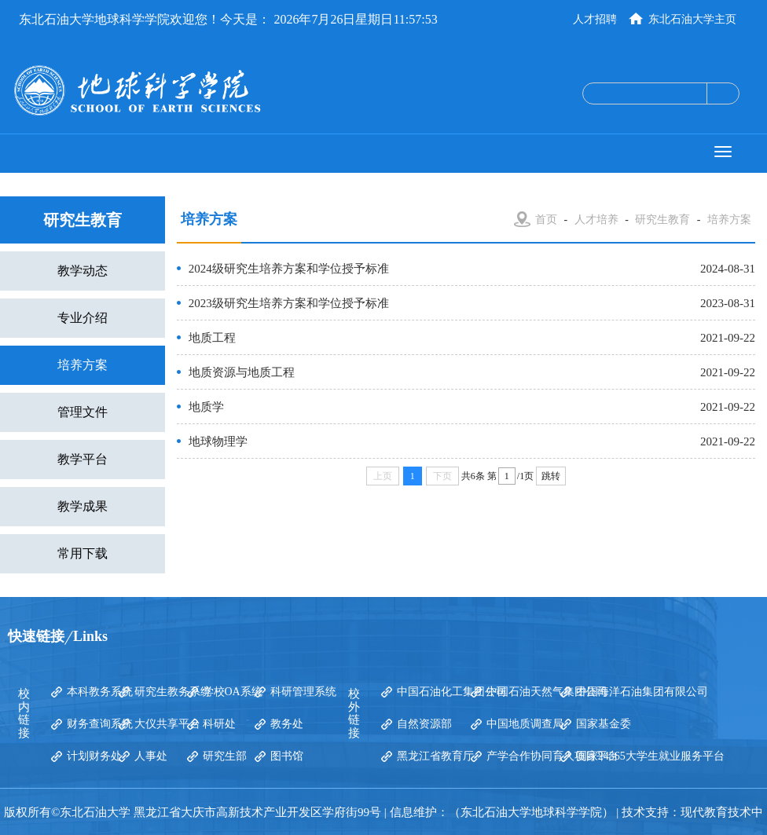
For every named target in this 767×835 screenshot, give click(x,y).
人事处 (150, 756)
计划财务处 (94, 756)
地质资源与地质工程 (242, 372)
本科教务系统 (100, 692)
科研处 (219, 724)
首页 (546, 219)
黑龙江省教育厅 (435, 756)
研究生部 (225, 756)
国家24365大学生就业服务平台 (650, 756)
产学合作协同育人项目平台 (552, 756)
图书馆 (286, 756)
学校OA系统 (232, 692)
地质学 (206, 407)
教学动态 (82, 270)
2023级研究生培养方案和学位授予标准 (289, 303)
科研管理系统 (303, 692)
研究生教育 (662, 219)
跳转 (550, 476)
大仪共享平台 (167, 724)
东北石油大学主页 (692, 19)
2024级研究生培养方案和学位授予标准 (289, 268)
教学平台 (82, 459)
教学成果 (82, 506)
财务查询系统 (100, 724)
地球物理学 (218, 441)
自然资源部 (424, 724)
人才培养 (596, 219)
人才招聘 (595, 19)
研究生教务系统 (172, 692)
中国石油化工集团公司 (452, 692)
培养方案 (82, 365)
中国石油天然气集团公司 (546, 692)
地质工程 (212, 337)
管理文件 (82, 412)
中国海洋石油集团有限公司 (642, 692)
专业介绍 (82, 317)
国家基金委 (603, 724)
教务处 (286, 724)
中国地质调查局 (524, 724)
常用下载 (82, 553)
